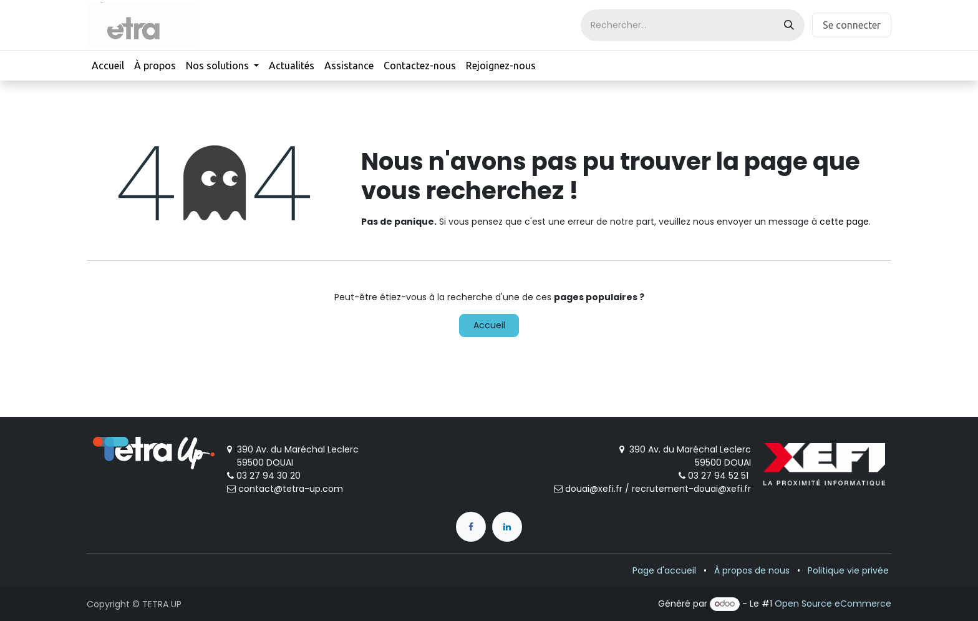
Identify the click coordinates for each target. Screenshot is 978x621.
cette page (844, 221)
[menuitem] (108, 65)
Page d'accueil (664, 570)
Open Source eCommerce (833, 603)
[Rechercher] (789, 25)
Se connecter (852, 25)
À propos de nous (752, 570)
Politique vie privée (848, 570)
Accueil (489, 325)
